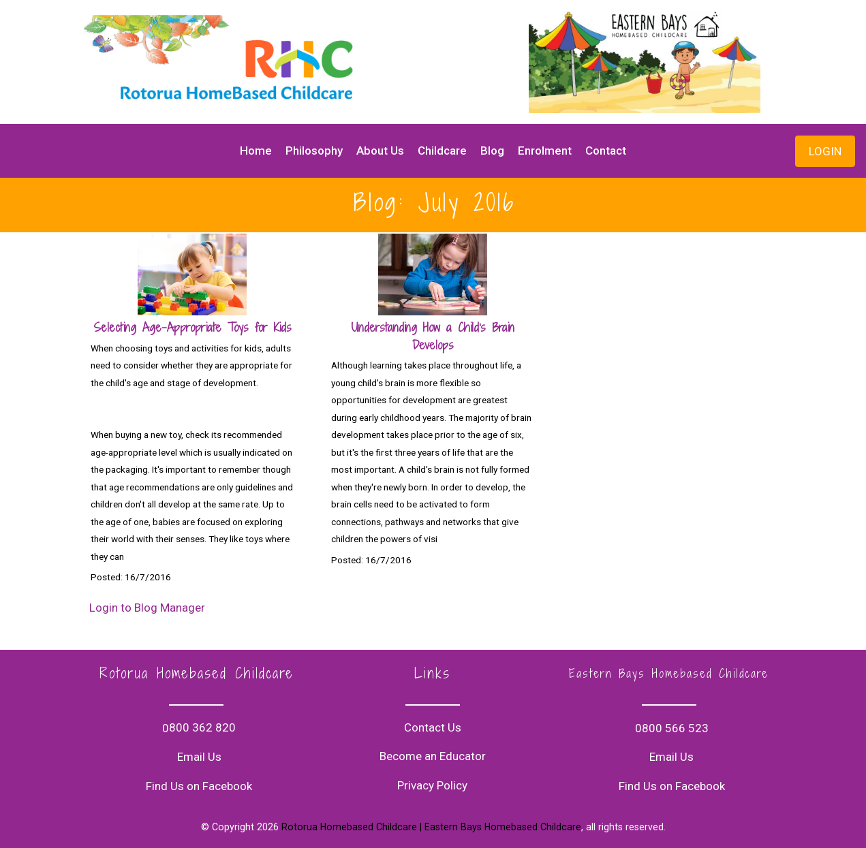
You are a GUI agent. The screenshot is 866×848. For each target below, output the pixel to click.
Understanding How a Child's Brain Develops (432, 336)
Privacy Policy (432, 785)
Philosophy (314, 150)
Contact (605, 150)
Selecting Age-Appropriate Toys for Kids (192, 327)
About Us (380, 150)
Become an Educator (433, 756)
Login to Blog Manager (147, 607)
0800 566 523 (672, 728)
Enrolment (545, 150)
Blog (492, 150)
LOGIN (825, 151)
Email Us (199, 757)
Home (256, 150)
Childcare (442, 150)
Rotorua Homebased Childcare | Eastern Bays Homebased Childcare (431, 826)
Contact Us (432, 727)
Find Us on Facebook (199, 786)
